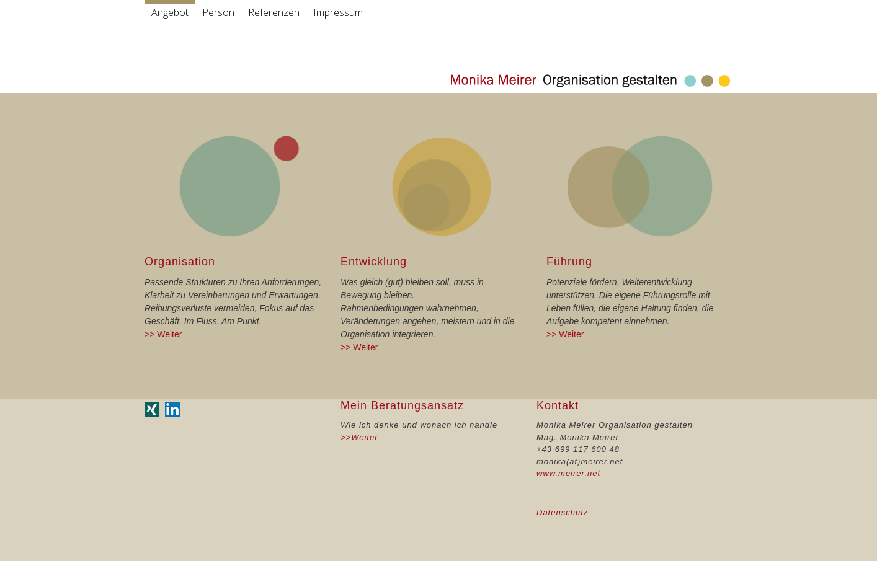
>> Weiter (163, 334)
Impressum (338, 12)
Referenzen (274, 12)
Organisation (180, 261)
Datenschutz (562, 512)
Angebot (170, 12)
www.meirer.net (568, 473)
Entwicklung (374, 261)
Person (218, 12)
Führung (569, 261)
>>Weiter (359, 437)
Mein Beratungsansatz (402, 405)
